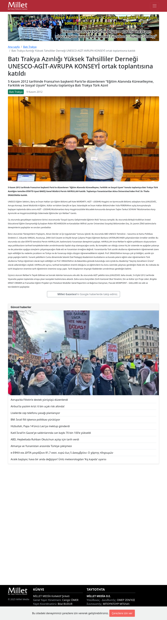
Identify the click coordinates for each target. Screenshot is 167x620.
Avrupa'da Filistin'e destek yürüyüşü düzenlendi (39, 399)
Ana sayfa (14, 47)
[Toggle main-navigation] (154, 6)
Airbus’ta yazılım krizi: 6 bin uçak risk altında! (37, 406)
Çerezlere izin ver (122, 613)
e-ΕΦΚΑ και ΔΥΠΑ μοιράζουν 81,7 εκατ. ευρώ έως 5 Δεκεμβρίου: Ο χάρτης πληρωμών (62, 452)
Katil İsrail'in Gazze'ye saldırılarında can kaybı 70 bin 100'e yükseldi (51, 433)
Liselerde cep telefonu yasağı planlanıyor (35, 413)
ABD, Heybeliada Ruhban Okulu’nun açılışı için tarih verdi (45, 439)
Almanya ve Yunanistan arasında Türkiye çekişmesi (41, 446)
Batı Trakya (29, 47)
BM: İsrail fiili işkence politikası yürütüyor (35, 419)
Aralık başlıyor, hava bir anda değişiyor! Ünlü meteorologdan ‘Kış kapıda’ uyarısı (58, 459)
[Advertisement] (83, 524)
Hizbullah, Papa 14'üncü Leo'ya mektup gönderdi (40, 426)
